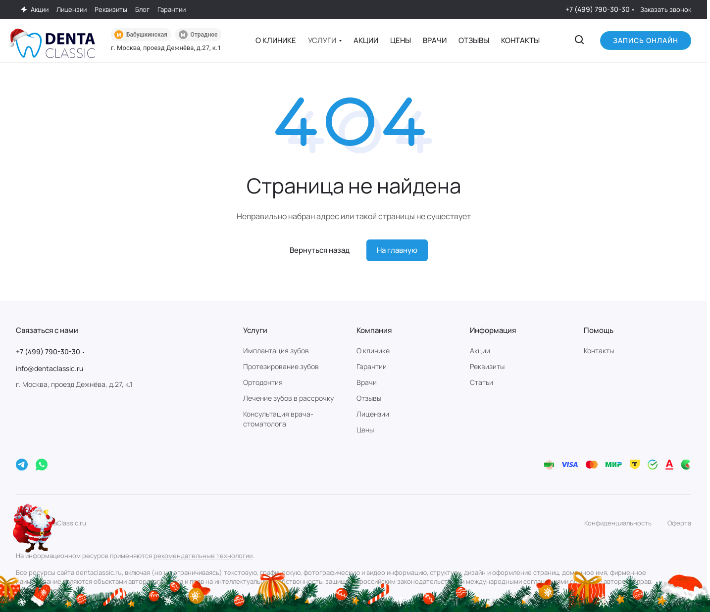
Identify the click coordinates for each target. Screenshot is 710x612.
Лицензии (372, 414)
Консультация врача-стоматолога (278, 418)
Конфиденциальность (618, 522)
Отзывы (368, 398)
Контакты (599, 350)
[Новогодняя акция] (34, 528)
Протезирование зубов (281, 366)
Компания (374, 330)
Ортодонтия (263, 382)
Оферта (679, 522)
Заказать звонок (665, 9)
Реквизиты (487, 366)
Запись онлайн (645, 40)
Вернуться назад (320, 250)
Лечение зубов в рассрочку (288, 398)
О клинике (373, 350)
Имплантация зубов (276, 350)
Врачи (366, 382)
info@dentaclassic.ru (49, 368)
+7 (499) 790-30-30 (597, 9)
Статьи (481, 382)
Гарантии (371, 366)
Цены (365, 429)
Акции (480, 350)
